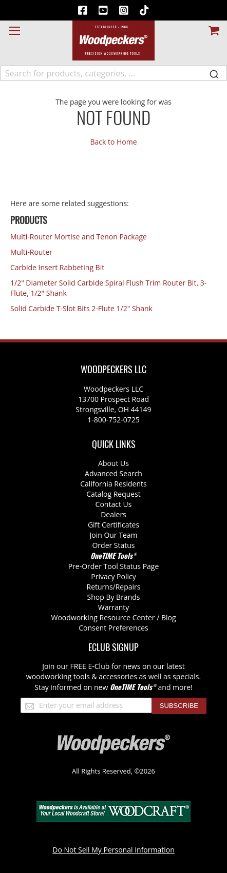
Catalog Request (113, 494)
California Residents (113, 484)
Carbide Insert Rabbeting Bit (57, 267)
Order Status (113, 545)
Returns (100, 587)
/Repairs (127, 587)
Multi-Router (31, 252)
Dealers (113, 514)
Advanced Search (113, 473)
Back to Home (113, 142)
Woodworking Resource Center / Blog (113, 617)
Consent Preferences (113, 628)
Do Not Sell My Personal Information (113, 850)
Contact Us (114, 504)
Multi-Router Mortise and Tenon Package (78, 236)
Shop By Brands (113, 597)
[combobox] (113, 73)
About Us (113, 463)
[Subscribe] (179, 706)
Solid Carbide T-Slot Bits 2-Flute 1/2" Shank (81, 308)
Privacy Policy (113, 576)
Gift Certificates (113, 525)
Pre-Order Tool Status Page (113, 566)
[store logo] (113, 40)
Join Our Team (113, 535)
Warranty (113, 607)
